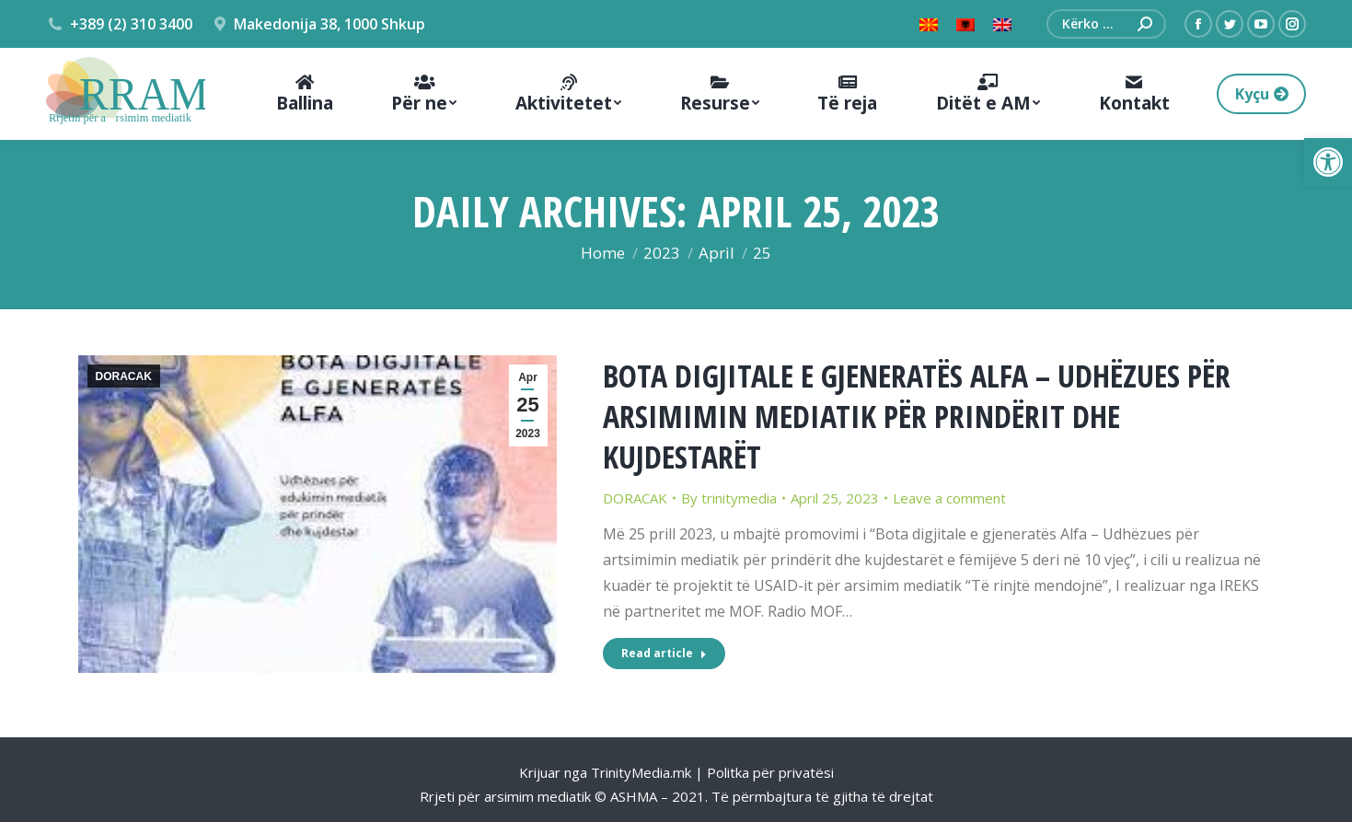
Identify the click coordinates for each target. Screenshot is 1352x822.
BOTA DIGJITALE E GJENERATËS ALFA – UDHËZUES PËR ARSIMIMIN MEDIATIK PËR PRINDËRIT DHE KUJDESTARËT (917, 416)
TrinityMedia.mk (641, 772)
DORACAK (124, 376)
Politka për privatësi (770, 772)
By (729, 498)
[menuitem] (304, 94)
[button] (1328, 162)
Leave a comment (949, 498)
